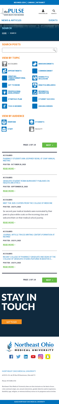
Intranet (40, 2)
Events (53, 20)
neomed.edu (20, 2)
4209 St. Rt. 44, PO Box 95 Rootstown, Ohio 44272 (18, 375)
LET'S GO (12, 322)
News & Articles (11, 20)
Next (48, 145)
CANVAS (31, 2)
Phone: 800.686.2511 (9, 381)
